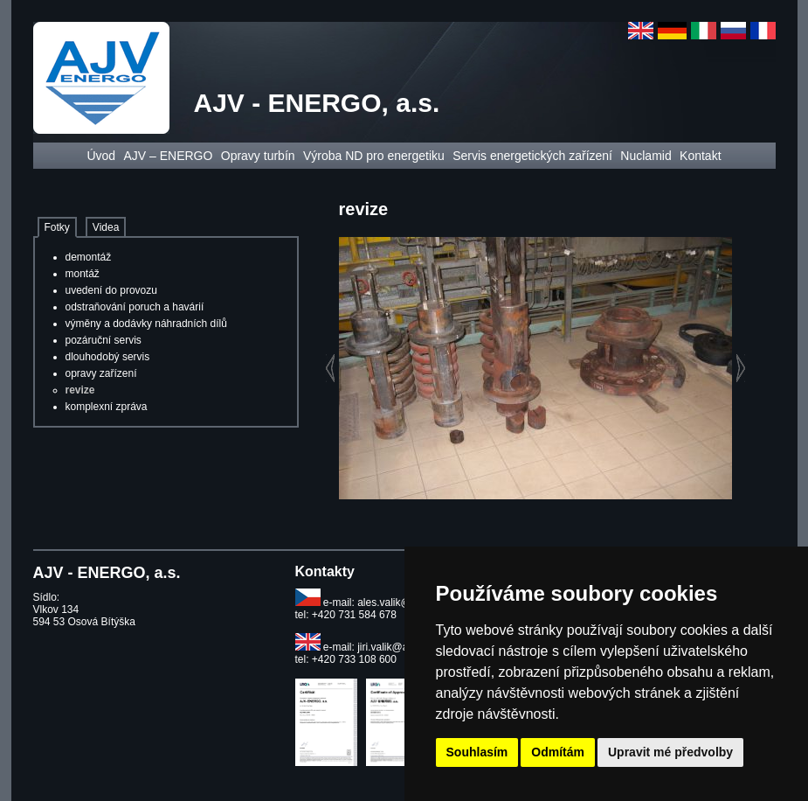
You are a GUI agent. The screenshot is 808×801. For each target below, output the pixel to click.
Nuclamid (645, 156)
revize (80, 390)
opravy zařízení (101, 373)
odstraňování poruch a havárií (135, 307)
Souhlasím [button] (477, 752)
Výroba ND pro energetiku (374, 156)
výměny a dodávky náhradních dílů (146, 323)
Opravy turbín (258, 156)
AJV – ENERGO (167, 156)
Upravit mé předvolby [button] (670, 752)
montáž (83, 274)
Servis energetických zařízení (532, 156)
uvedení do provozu (111, 290)
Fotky (57, 227)
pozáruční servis (104, 340)
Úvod (100, 156)
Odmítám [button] (557, 752)
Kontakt (700, 156)
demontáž (89, 257)
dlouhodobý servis (108, 357)
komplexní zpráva (107, 406)
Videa (106, 227)
